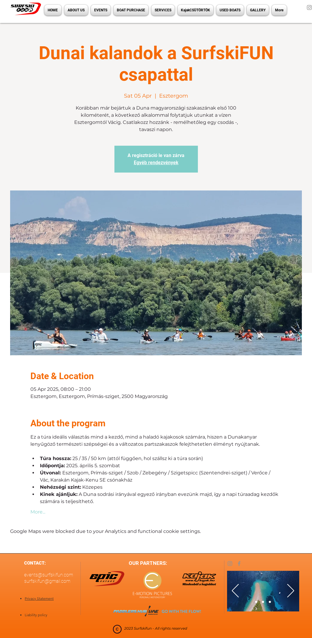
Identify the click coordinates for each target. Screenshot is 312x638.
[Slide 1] (256, 602)
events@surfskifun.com (48, 575)
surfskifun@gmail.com (47, 581)
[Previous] (235, 591)
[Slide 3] (270, 602)
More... (37, 512)
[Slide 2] (263, 602)
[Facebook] (239, 563)
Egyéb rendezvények (156, 162)
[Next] (290, 591)
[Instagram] (230, 563)
